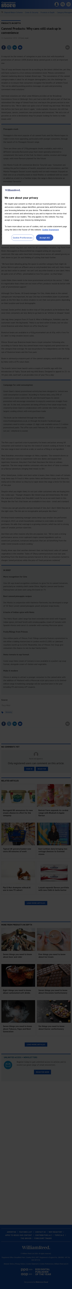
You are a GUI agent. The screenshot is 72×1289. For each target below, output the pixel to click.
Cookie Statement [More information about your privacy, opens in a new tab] (50, 229)
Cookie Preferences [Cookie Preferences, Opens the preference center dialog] (23, 237)
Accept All (45, 237)
